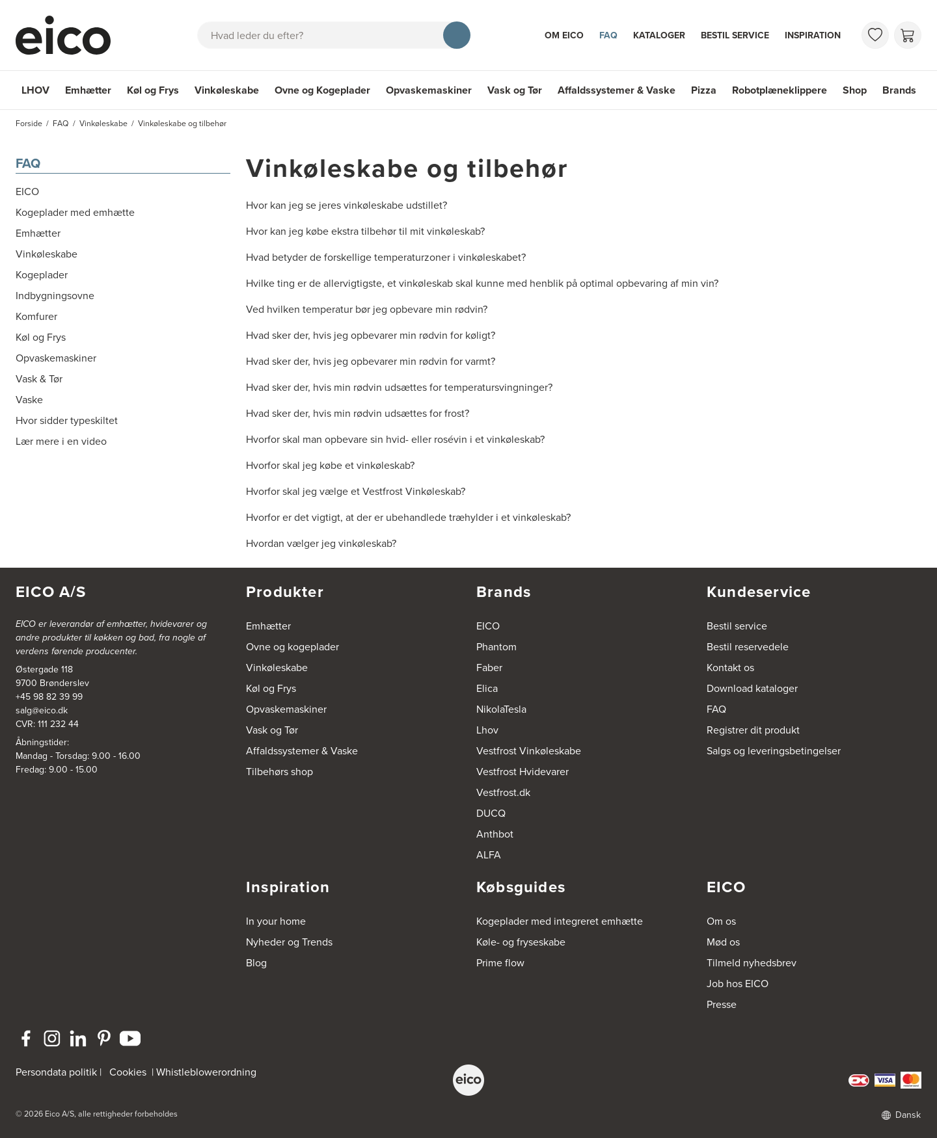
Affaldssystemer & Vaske (616, 90)
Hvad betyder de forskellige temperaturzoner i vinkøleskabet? (386, 257)
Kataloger (659, 35)
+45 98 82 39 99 (49, 697)
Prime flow (500, 962)
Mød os (723, 941)
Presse (722, 1004)
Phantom (496, 646)
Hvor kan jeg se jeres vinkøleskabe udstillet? (346, 205)
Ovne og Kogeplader (322, 90)
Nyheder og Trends (289, 941)
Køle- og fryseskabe (520, 941)
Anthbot (494, 834)
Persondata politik (56, 1072)
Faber (489, 667)
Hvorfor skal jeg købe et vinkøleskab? (330, 465)
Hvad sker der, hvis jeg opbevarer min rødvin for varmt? (370, 361)
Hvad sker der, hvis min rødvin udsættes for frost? (357, 413)
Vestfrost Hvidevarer (522, 771)
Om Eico (564, 35)
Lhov (487, 729)
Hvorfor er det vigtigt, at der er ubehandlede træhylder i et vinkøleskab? (408, 517)
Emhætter (88, 90)
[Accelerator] (69, 35)
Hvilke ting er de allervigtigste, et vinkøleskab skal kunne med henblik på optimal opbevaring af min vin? (482, 283)
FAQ (608, 35)
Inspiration (813, 35)
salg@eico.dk (42, 710)
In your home (276, 921)
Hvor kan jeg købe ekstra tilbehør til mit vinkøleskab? (365, 231)
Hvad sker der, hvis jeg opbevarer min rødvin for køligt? (370, 335)
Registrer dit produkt (753, 729)
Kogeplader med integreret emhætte (559, 921)
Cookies (127, 1072)
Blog (256, 962)
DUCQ (491, 813)
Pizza (703, 90)
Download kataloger (752, 688)
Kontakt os (730, 667)
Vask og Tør (514, 90)
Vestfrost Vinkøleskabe (528, 750)
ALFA (488, 854)
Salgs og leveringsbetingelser (774, 750)
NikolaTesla (501, 709)
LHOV (35, 90)
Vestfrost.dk (503, 792)
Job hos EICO (737, 983)
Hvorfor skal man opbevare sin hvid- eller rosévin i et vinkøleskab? (395, 439)
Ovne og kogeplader (292, 646)
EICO (488, 625)
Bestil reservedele (748, 646)
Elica (487, 688)
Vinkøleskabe (227, 90)
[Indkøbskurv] (907, 35)
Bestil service (735, 35)
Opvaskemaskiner (429, 90)
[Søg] (456, 35)
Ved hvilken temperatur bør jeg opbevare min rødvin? (366, 309)
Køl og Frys (153, 90)
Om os (721, 921)
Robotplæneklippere (779, 90)
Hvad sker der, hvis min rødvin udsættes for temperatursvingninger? (399, 387)
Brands (899, 90)
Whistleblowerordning (206, 1072)
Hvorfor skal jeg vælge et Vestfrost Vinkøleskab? (355, 491)
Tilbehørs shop (279, 771)
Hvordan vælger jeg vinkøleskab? (321, 543)
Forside (29, 123)
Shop (855, 90)
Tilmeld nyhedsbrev (751, 962)
